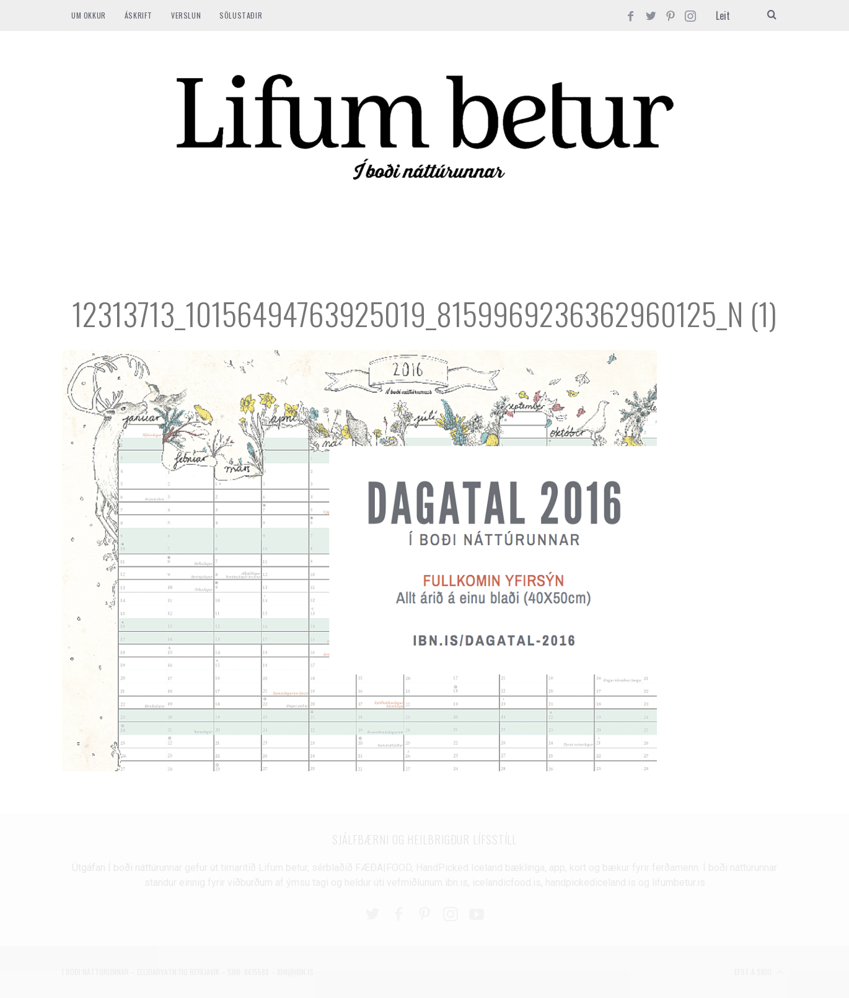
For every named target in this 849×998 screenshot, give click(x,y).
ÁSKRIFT (138, 15)
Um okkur (88, 15)
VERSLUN (186, 15)
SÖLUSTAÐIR (240, 15)
